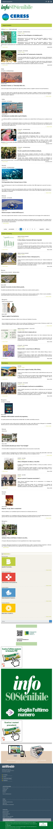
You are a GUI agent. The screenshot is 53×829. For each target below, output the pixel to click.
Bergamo (4, 299)
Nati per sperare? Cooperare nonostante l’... (29, 478)
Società (19, 458)
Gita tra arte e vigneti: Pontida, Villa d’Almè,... (30, 369)
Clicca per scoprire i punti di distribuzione (26, 761)
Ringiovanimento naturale (8, 816)
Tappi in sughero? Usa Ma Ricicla (10, 316)
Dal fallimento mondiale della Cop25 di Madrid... (14, 116)
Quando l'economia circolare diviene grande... (13, 287)
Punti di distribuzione (7, 793)
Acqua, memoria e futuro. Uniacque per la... (29, 256)
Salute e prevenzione (6, 572)
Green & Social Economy (23, 236)
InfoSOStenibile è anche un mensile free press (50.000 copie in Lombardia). (26, 760)
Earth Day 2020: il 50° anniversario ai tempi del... (30, 54)
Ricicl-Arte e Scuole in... (7, 613)
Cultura (19, 366)
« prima (5, 229)
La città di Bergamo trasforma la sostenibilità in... (31, 386)
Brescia (4, 196)
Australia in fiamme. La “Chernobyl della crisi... (13, 85)
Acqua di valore (5, 587)
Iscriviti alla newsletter (9, 820)
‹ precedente (11, 229)
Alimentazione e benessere (8, 804)
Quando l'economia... (7, 567)
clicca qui (9, 825)
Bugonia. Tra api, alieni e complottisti (11, 508)
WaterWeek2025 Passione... (9, 597)
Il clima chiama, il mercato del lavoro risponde (30, 240)
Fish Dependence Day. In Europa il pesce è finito (14, 182)
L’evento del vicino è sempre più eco (27, 332)
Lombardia (5, 789)
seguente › (41, 229)
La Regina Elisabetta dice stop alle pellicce (29, 133)
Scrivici (4, 776)
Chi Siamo (5, 774)
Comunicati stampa (7, 778)
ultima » (47, 229)
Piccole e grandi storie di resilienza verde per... (30, 151)
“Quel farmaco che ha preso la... (10, 582)
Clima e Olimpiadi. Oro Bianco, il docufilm (28, 461)
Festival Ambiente (5, 603)
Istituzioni (25, 50)
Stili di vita (32, 328)
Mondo (19, 33)
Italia (23, 33)
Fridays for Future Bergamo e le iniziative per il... (30, 35)
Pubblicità (5, 780)
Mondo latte (5, 815)
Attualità (20, 31)
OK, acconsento (43, 824)
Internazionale (26, 31)
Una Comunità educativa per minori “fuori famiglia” (15, 445)
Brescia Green (16, 272)
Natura (3, 523)
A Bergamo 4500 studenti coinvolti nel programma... (14, 416)
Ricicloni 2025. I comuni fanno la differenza (29, 348)
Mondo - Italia (5, 788)
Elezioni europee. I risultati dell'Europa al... (13, 212)
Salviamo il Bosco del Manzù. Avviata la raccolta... (15, 537)
